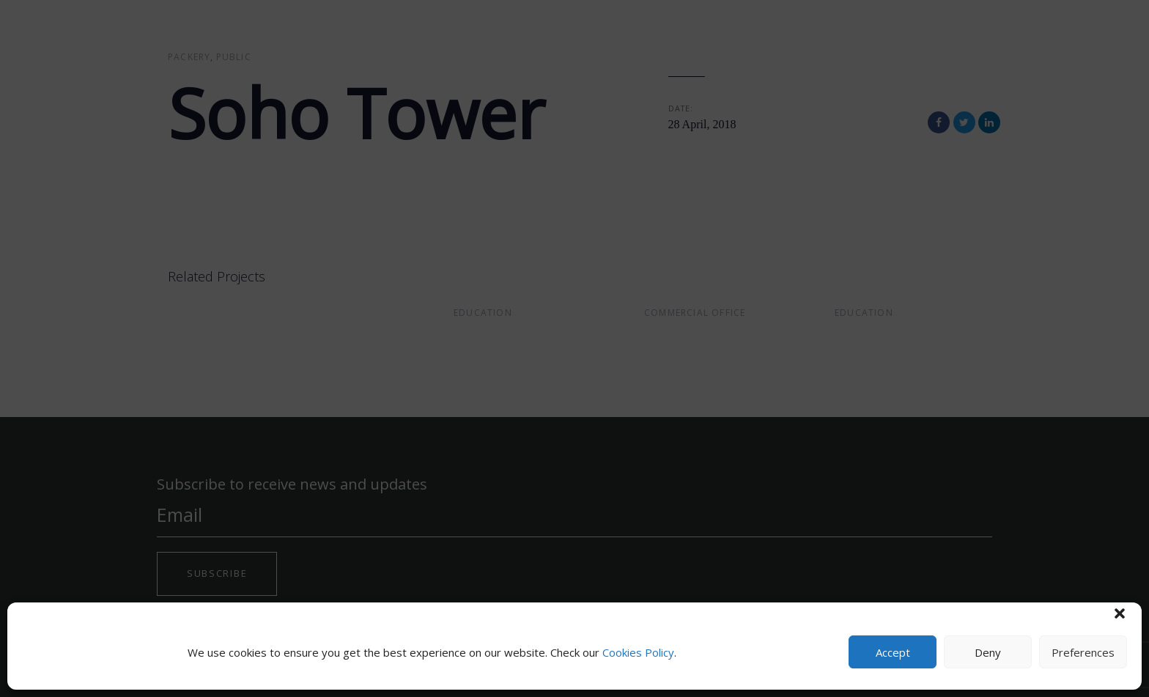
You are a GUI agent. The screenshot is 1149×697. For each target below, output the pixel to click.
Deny (988, 652)
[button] (1119, 613)
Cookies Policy (638, 652)
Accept (893, 652)
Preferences (1083, 652)
